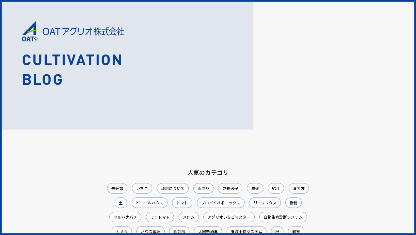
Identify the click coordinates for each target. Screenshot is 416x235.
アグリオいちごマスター (229, 217)
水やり (203, 188)
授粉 (293, 202)
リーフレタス (265, 202)
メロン (189, 217)
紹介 (276, 188)
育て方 (299, 188)
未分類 (117, 188)
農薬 (255, 188)
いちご (142, 188)
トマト (182, 202)
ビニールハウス (149, 202)
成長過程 (230, 188)
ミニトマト (160, 217)
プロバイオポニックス (220, 202)
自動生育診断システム (283, 217)
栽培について (172, 188)
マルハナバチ (125, 217)
